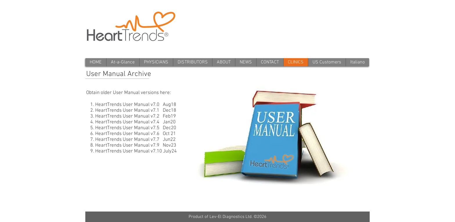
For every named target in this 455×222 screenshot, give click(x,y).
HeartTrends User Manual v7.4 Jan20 (135, 122)
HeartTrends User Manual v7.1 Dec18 (135, 110)
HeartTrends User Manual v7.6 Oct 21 (135, 134)
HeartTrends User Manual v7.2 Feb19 (135, 116)
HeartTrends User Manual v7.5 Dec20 (135, 128)
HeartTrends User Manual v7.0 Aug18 (135, 105)
